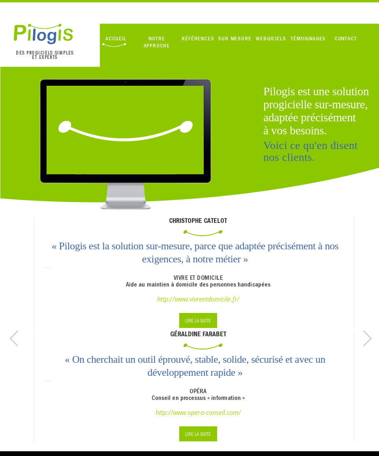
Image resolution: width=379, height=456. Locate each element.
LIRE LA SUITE (198, 321)
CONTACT (345, 38)
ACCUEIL (115, 38)
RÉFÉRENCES (198, 38)
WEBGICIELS (271, 38)
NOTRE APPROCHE (157, 42)
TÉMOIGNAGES (308, 38)
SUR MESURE (234, 38)
